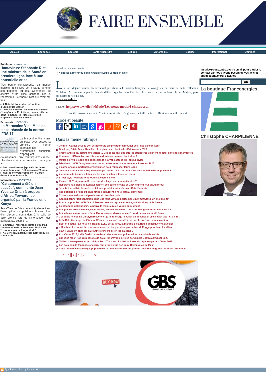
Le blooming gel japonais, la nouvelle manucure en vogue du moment (98, 206)
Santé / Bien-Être (102, 52)
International (219, 52)
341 (96, 255)
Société (190, 52)
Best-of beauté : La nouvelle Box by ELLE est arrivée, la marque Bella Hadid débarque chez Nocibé (115, 223)
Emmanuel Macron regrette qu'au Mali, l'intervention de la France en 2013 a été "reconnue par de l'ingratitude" (23, 227)
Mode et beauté (75, 68)
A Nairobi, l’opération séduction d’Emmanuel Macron (19, 105)
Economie (44, 52)
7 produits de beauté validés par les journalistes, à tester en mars (95, 174)
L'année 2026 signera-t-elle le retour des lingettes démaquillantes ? (96, 181)
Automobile (161, 52)
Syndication (11, 369)
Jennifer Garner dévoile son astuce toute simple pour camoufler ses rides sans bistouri (108, 145)
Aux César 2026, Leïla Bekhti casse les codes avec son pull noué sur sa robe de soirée (107, 234)
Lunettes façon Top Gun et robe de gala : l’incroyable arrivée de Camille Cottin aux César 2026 (112, 238)
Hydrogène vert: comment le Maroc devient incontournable (22, 174)
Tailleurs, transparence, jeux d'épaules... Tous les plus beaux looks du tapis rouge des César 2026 (114, 241)
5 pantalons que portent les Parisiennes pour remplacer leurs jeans (96, 167)
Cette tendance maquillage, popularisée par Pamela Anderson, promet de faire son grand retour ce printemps (121, 248)
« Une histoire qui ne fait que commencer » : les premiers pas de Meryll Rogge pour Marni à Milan (114, 227)
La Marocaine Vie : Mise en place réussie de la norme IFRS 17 (22, 130)
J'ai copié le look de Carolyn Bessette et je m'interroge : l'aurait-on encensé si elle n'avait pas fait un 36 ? (118, 216)
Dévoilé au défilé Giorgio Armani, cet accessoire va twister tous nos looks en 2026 (105, 163)
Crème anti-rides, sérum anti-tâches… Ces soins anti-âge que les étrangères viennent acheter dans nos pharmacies (124, 152)
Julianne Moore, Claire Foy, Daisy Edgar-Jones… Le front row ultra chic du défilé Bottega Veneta (113, 170)
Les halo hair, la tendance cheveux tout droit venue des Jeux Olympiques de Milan (105, 245)
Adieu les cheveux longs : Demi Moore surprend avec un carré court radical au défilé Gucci (110, 213)
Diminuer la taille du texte (173, 113)
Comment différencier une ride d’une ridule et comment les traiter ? (96, 156)
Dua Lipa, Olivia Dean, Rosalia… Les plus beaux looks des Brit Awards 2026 (101, 149)
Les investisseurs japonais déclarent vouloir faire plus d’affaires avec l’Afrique (24, 168)
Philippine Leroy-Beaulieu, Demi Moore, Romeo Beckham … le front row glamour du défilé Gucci (113, 209)
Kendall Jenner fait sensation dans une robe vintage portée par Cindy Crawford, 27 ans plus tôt (112, 199)
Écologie (73, 52)
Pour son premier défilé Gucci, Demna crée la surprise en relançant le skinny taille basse (109, 202)
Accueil (14, 52)
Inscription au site (28, 369)
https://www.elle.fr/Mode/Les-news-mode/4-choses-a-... (107, 106)
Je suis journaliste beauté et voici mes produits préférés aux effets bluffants (101, 188)
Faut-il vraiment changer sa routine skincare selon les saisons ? (94, 230)
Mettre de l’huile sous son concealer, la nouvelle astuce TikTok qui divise (99, 160)
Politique (132, 52)
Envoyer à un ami (87, 113)
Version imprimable (110, 113)
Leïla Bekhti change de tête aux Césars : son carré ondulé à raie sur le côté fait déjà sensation (112, 220)
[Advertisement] (126, 336)
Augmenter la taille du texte (140, 113)
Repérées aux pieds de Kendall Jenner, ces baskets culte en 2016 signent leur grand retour (110, 184)
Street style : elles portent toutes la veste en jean (85, 177)
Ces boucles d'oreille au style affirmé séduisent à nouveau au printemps (99, 191)
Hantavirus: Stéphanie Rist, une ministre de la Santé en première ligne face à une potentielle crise (23, 74)
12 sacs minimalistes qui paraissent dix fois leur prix (88, 195)
